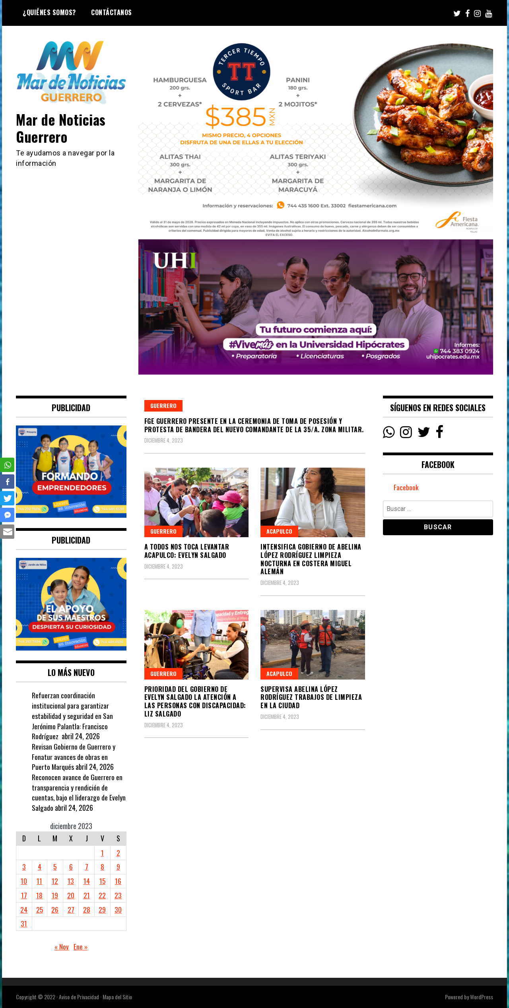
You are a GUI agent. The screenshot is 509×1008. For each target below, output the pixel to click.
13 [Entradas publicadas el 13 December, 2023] (71, 881)
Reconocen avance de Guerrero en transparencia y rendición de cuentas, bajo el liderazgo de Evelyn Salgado (79, 792)
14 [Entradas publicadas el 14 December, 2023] (87, 881)
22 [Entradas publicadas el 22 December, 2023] (102, 895)
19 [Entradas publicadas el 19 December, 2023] (55, 895)
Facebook (406, 488)
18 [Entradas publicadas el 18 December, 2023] (40, 895)
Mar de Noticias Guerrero (62, 128)
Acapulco (279, 531)
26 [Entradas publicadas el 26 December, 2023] (55, 909)
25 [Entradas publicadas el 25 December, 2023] (39, 909)
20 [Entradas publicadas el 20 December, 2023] (71, 895)
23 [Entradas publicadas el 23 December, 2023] (118, 895)
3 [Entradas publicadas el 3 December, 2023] (24, 866)
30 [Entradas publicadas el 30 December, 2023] (118, 909)
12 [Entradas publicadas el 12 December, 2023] (55, 881)
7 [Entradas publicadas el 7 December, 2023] (86, 866)
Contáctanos (111, 12)
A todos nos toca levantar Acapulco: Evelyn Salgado (186, 551)
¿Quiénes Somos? (49, 12)
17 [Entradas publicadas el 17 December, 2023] (24, 895)
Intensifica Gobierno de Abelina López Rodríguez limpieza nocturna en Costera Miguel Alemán (310, 559)
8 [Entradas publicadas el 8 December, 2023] (102, 866)
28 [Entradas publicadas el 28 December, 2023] (86, 909)
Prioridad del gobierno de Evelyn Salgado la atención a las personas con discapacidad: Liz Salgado (195, 701)
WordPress (481, 996)
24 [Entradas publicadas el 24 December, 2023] (23, 909)
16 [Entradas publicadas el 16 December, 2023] (118, 881)
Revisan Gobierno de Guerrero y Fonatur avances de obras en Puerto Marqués (73, 756)
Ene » (81, 946)
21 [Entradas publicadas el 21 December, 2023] (87, 895)
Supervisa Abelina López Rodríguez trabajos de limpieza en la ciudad (311, 697)
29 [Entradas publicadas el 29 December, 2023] (102, 909)
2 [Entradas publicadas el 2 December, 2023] (118, 852)
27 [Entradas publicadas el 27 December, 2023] (71, 909)
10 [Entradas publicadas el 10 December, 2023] (24, 881)
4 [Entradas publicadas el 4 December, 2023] (39, 866)
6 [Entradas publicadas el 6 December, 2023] (71, 866)
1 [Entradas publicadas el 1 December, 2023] (102, 852)
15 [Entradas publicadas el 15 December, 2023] (102, 881)
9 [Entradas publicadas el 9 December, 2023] (118, 866)
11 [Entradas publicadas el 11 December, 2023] (40, 881)
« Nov (61, 946)
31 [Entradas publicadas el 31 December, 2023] (24, 923)
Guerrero (163, 405)
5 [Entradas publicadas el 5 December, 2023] (55, 866)
